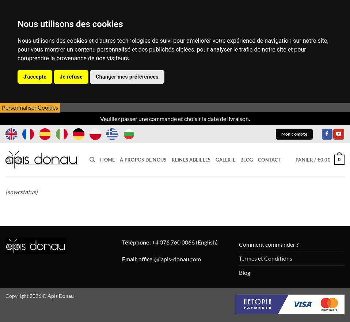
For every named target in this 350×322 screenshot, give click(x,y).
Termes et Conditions (265, 258)
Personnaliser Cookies (30, 107)
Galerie (225, 160)
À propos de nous (143, 160)
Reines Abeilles (191, 160)
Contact (269, 160)
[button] (320, 159)
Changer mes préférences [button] (127, 77)
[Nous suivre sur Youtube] (338, 134)
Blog (246, 160)
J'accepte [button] (34, 77)
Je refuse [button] (71, 77)
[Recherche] (92, 160)
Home (107, 160)
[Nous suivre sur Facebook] (327, 134)
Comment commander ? (268, 244)
